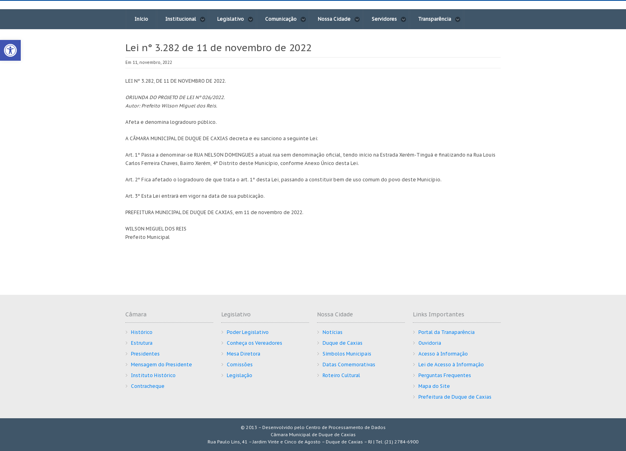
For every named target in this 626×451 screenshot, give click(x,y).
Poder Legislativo (248, 332)
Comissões (240, 365)
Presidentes (145, 354)
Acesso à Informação (443, 354)
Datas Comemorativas (349, 365)
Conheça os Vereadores (254, 343)
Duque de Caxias (343, 343)
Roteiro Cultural (341, 375)
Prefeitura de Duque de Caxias (454, 397)
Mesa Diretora (243, 354)
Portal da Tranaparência (446, 332)
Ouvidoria (429, 343)
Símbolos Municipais (347, 354)
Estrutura (142, 343)
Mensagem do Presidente (161, 365)
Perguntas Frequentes (444, 375)
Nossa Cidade (339, 19)
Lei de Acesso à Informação (451, 365)
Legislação (239, 375)
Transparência (439, 19)
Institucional (185, 19)
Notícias (333, 332)
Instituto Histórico (153, 375)
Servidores (389, 19)
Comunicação (285, 19)
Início (141, 19)
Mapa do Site (434, 386)
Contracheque (147, 386)
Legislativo (235, 19)
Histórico (142, 332)
